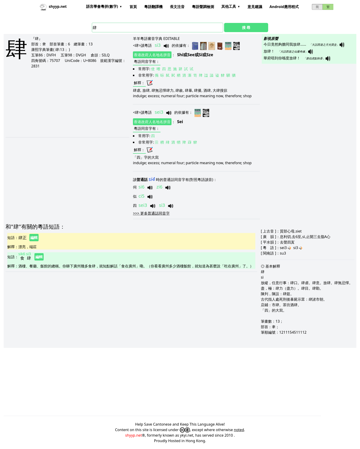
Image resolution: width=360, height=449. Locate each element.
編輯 (34, 237)
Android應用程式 (284, 6)
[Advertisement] (63, 103)
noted (239, 429)
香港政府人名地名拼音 (152, 54)
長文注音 (177, 6)
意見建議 (255, 6)
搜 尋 (246, 27)
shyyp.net (133, 435)
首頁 (133, 6)
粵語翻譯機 (153, 6)
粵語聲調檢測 (203, 6)
